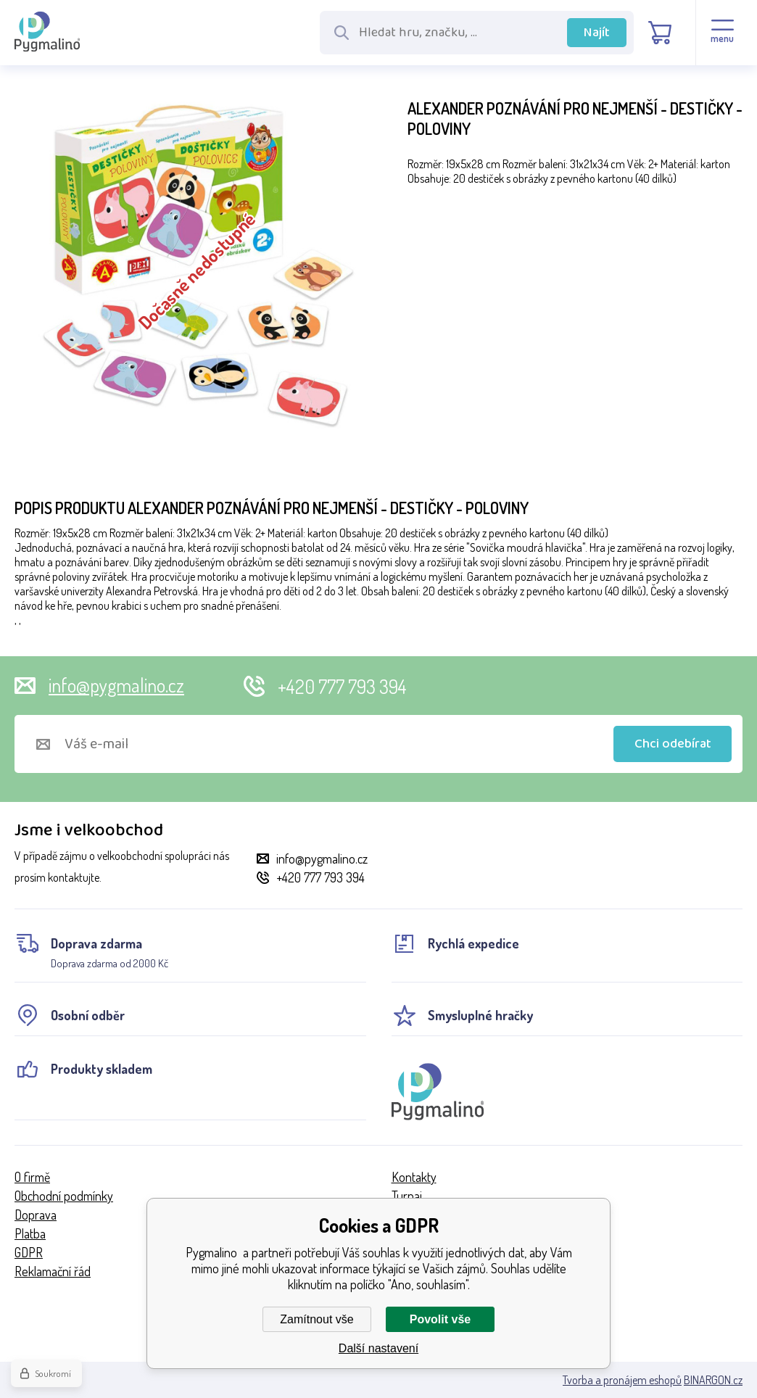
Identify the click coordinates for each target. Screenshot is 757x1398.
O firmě (32, 1177)
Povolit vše (440, 1319)
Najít (597, 32)
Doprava (36, 1215)
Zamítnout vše (316, 1319)
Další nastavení (378, 1348)
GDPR (29, 1252)
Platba (30, 1233)
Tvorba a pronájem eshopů (622, 1380)
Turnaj (407, 1196)
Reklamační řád (53, 1271)
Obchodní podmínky (64, 1196)
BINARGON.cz (713, 1380)
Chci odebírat (672, 744)
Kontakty (414, 1177)
